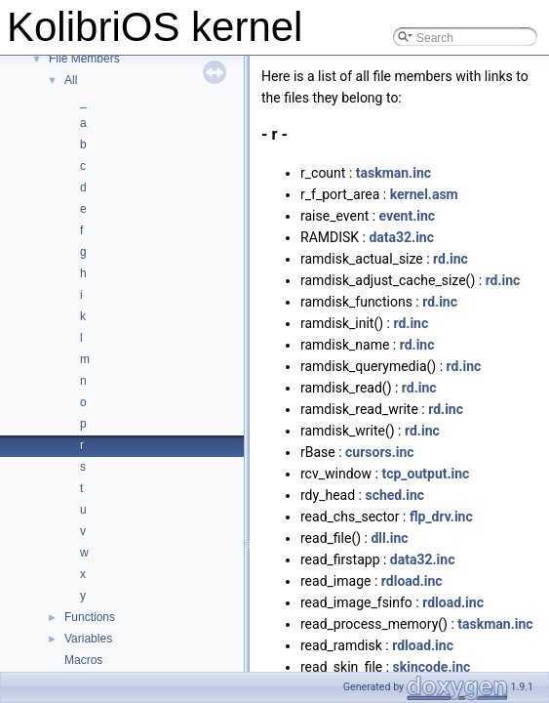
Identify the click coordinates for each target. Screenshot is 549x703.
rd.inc (450, 259)
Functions (89, 617)
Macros (83, 660)
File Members (84, 58)
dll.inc (389, 538)
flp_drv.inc (441, 516)
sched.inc (394, 495)
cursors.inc (379, 452)
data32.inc (401, 237)
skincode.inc (432, 667)
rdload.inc (412, 581)
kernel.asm (424, 194)
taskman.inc (393, 173)
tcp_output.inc (425, 473)
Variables (88, 638)
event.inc (407, 216)
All (70, 80)
